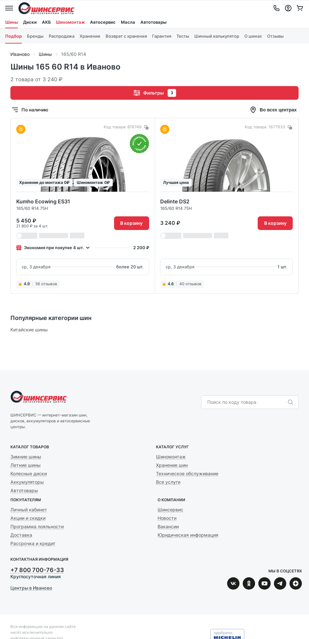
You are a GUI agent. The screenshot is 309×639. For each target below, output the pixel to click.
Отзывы (275, 36)
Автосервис (103, 22)
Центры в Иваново (31, 588)
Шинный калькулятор (216, 36)
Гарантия (161, 36)
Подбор (13, 36)
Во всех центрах (273, 110)
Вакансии (168, 526)
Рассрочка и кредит (33, 543)
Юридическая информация (188, 535)
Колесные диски (28, 473)
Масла (128, 22)
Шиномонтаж (70, 22)
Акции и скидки (27, 518)
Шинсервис (46, 8)
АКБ (46, 22)
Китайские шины (29, 329)
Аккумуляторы (27, 482)
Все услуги (168, 482)
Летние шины (25, 465)
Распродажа (61, 36)
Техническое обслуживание (187, 473)
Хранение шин (172, 465)
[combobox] (246, 402)
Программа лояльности (37, 526)
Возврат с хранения (126, 36)
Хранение (90, 36)
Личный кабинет (28, 509)
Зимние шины (25, 456)
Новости (167, 518)
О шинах (253, 36)
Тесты (182, 36)
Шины (11, 22)
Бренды (35, 36)
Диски (30, 22)
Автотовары (153, 22)
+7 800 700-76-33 (37, 570)
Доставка (21, 535)
